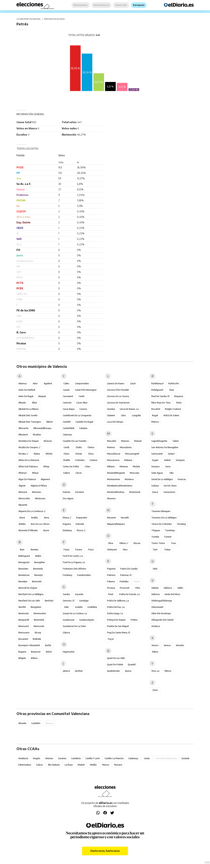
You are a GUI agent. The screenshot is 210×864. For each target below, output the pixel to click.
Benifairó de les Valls (29, 600)
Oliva (110, 543)
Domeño (79, 492)
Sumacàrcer (169, 492)
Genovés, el (68, 600)
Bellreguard (24, 556)
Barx (22, 549)
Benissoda (39, 626)
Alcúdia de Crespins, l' (29, 447)
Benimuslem (40, 613)
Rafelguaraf (157, 390)
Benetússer (24, 575)
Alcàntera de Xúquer (28, 441)
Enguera (67, 524)
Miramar (124, 466)
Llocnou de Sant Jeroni (118, 402)
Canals (66, 390)
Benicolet (36, 581)
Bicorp (38, 632)
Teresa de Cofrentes (161, 524)
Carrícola (67, 402)
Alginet (22, 485)
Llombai (111, 409)
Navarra (118, 764)
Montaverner (113, 479)
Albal (34, 402)
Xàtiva (155, 651)
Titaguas (155, 530)
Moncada (134, 473)
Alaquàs (42, 396)
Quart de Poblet (115, 664)
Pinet (110, 594)
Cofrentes (80, 460)
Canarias (62, 758)
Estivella (80, 524)
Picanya (111, 588)
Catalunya (133, 758)
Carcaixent (68, 396)
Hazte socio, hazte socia (105, 850)
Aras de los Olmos (40, 524)
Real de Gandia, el (160, 396)
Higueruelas (69, 651)
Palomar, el (125, 575)
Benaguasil (23, 562)
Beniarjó (38, 575)
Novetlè (125, 517)
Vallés (180, 588)
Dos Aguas (68, 498)
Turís (155, 549)
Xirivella (180, 645)
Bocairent (23, 639)
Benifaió (49, 600)
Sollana (155, 485)
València (155, 594)
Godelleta (92, 607)
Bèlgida (22, 658)
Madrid (81, 764)
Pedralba (124, 581)
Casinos (83, 409)
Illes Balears (54, 764)
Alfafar (49, 453)
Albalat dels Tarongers (29, 421)
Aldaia (37, 453)
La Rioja (69, 764)
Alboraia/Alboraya (42, 428)
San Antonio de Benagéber (164, 447)
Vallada (155, 588)
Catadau (83, 428)
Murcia (105, 764)
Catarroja (67, 434)
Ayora (46, 530)
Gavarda (79, 594)
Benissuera (23, 632)
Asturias (49, 758)
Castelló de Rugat (84, 421)
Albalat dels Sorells (28, 415)
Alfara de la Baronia (28, 460)
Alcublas (37, 434)
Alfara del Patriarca (28, 466)
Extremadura (24, 764)
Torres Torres (158, 543)
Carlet (81, 396)
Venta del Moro (172, 594)
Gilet (66, 607)
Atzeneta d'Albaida (28, 530)
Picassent (124, 588)
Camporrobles (82, 383)
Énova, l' (81, 530)
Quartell (132, 664)
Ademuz (22, 383)
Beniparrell (23, 619)
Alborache (23, 428)
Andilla (34, 517)
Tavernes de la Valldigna (164, 517)
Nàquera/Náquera (116, 524)
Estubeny (67, 530)
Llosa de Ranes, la (129, 409)
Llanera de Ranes (115, 383)
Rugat (155, 415)
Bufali (48, 645)
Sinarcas (182, 479)
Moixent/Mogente (116, 473)
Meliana (128, 460)
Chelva (91, 447)
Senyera (155, 466)
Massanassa (113, 460)
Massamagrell (132, 453)
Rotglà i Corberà (173, 409)
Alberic (49, 421)
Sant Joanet (157, 453)
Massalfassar (113, 453)
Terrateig (181, 524)
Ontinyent (112, 549)
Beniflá (22, 607)
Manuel (138, 441)
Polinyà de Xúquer (116, 619)
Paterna (111, 581)
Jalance (66, 671)
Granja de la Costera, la (75, 613)
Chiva (91, 453)
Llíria (123, 415)
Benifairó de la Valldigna (30, 594)
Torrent (167, 536)
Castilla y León (92, 758)
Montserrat (134, 492)
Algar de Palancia (27, 479)
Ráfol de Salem (171, 415)
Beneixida (38, 568)
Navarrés (111, 517)
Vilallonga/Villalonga (161, 600)
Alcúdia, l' (23, 453)
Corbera (93, 460)
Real (171, 390)
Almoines (36, 492)
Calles (66, 383)
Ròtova (155, 421)
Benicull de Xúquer (27, 588)
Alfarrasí (22, 473)
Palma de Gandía (129, 568)
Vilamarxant (157, 607)
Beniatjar (22, 581)
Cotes (87, 466)
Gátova (66, 632)
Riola (178, 402)
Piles (137, 588)
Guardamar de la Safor (74, 626)
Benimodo (23, 613)
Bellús (38, 556)
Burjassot (35, 651)
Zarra (155, 690)
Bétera (34, 658)
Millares (111, 466)
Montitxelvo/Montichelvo (119, 485)
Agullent (48, 383)
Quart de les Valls (116, 658)
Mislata (136, 466)
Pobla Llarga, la (115, 613)
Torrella (155, 536)
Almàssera (40, 498)
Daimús (66, 492)
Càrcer (78, 473)
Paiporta (111, 568)
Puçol (111, 639)
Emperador (81, 517)
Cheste (78, 453)
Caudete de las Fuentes (75, 441)
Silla (171, 473)
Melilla (93, 764)
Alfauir (35, 473)
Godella (79, 607)
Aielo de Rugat (25, 396)
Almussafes (24, 498)
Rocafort (155, 409)
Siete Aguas (157, 473)
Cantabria (76, 758)
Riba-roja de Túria (160, 402)
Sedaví (171, 453)
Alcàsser (48, 441)
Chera (66, 453)
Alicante (22, 723)
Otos (125, 549)
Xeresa (167, 645)
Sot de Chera (170, 485)
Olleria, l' (123, 543)
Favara (78, 549)
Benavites (23, 568)
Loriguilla (136, 415)
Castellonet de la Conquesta (77, 415)
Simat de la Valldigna (162, 479)
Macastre (111, 441)
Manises (125, 441)
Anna (46, 517)
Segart (155, 460)
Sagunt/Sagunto (159, 441)
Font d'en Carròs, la (73, 556)
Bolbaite (37, 639)
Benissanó (23, 626)
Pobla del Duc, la (116, 607)
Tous (173, 543)
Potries (134, 619)
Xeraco (155, 645)
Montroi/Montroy (115, 492)
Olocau (136, 543)
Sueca (155, 492)
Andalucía (23, 758)
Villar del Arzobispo (161, 613)
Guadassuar (68, 619)
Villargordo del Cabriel (162, 619)
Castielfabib (68, 428)
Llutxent (111, 415)
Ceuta (147, 758)
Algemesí (45, 479)
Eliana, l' (67, 517)
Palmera (111, 575)
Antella (22, 524)
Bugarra (22, 651)
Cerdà (66, 447)
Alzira (22, 517)
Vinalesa (155, 626)
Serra (167, 466)
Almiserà (22, 492)
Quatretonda (113, 671)
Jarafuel (79, 671)
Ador (35, 383)
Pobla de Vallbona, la (118, 600)
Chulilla (66, 460)
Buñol (49, 651)
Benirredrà (39, 619)
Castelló (67, 421)
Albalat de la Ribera (28, 409)
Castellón (35, 723)
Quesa (128, 671)
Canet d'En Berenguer (86, 390)
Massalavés (126, 447)
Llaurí (133, 383)
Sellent (167, 460)
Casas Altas (82, 402)
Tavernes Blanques (160, 511)
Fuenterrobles (84, 575)
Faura (66, 549)
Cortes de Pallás (71, 466)
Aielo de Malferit (26, 390)
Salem (176, 441)
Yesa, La (155, 671)
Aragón (36, 758)
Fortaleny (67, 575)
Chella (79, 447)
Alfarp (46, 466)
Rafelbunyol (157, 383)
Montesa (129, 479)
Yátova (167, 671)
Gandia (66, 594)
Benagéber (39, 562)
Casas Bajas (69, 409)
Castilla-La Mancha (114, 758)
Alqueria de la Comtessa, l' (32, 511)
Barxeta (34, 549)
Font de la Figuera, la (74, 562)
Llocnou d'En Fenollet (118, 390)
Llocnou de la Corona (118, 396)
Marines (111, 447)
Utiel (155, 568)
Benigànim (36, 607)
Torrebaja (170, 530)
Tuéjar (167, 549)
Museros (111, 498)
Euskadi (185, 758)
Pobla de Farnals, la (129, 594)
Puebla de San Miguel (118, 626)
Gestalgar (84, 600)
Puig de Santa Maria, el (118, 632)
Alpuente (22, 504)
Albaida (22, 402)
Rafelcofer (173, 383)
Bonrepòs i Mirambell (29, 645)
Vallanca (168, 588)
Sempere (180, 460)
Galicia (39, 764)
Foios (91, 549)
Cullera (66, 473)
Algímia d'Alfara (39, 485)
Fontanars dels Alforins (74, 568)
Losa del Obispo (115, 421)
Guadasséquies (86, 619)
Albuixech (23, 434)
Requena (178, 396)
